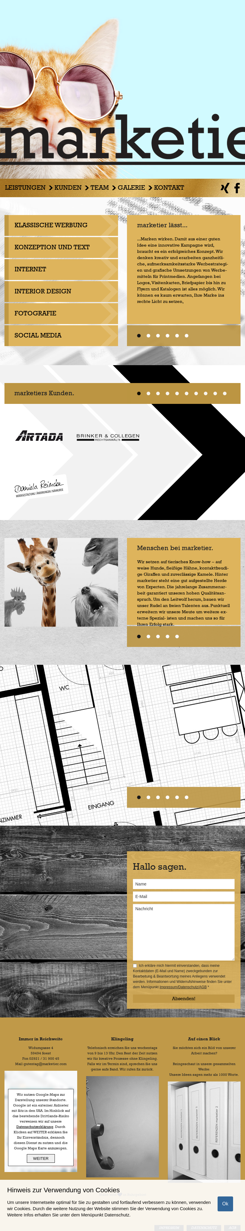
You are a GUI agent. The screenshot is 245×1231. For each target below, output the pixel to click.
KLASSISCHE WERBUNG (51, 225)
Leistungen (25, 188)
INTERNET (30, 269)
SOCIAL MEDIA (38, 335)
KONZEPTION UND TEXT (52, 247)
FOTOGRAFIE (35, 313)
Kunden (68, 188)
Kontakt (169, 188)
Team (100, 188)
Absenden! (184, 999)
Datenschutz (117, 1214)
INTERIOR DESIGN (43, 291)
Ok (225, 1203)
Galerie (131, 188)
